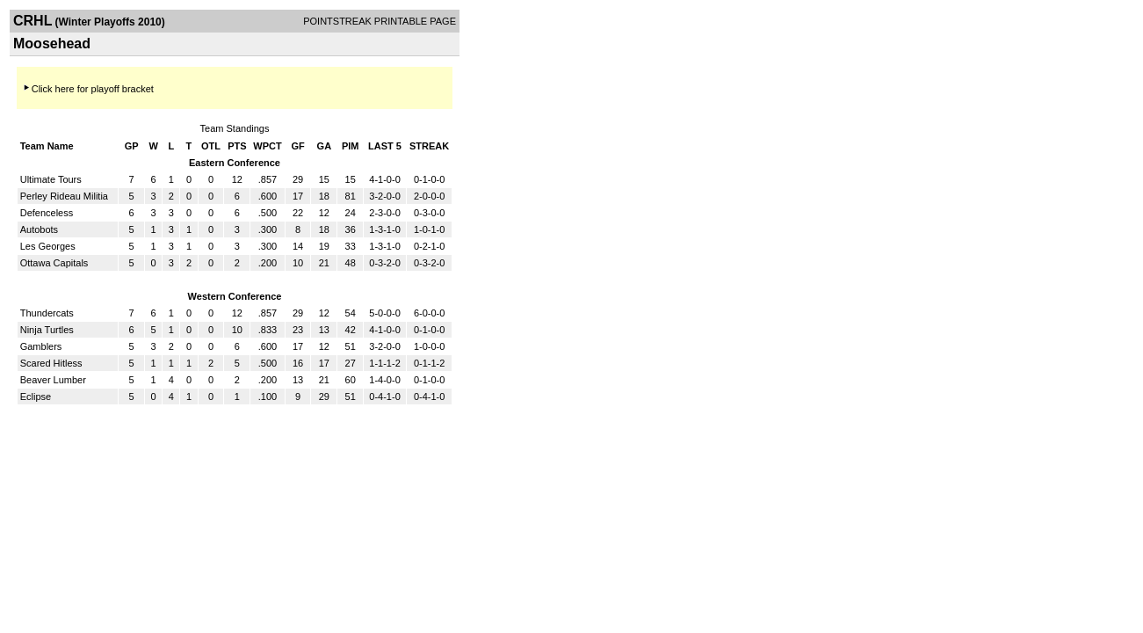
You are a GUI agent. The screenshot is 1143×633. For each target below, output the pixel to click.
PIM (350, 146)
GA (324, 146)
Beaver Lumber (53, 380)
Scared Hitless (51, 363)
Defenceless (47, 212)
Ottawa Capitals (54, 263)
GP (132, 146)
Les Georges (48, 246)
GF (297, 146)
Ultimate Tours (51, 179)
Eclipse (35, 396)
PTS (237, 146)
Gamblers (41, 346)
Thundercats (47, 313)
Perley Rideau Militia (64, 196)
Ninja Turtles (47, 329)
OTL (211, 146)
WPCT (267, 146)
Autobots (39, 229)
